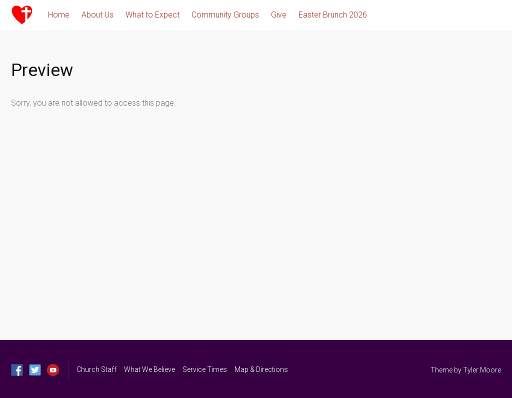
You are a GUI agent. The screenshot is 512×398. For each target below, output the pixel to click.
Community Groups (225, 15)
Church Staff (96, 369)
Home (59, 15)
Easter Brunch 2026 (332, 15)
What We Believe (149, 369)
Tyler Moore (482, 370)
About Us (98, 15)
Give (278, 15)
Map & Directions (261, 369)
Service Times (204, 369)
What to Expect (153, 15)
